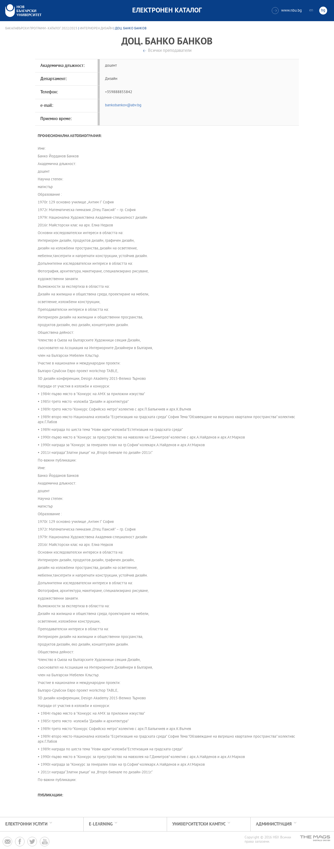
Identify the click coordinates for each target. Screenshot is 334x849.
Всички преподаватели (170, 51)
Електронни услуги (26, 824)
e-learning (101, 824)
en (311, 10)
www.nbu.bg (287, 10)
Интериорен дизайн (96, 28)
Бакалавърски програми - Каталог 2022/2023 (41, 28)
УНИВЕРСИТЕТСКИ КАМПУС (199, 824)
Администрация (274, 824)
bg (323, 10)
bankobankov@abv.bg (123, 105)
